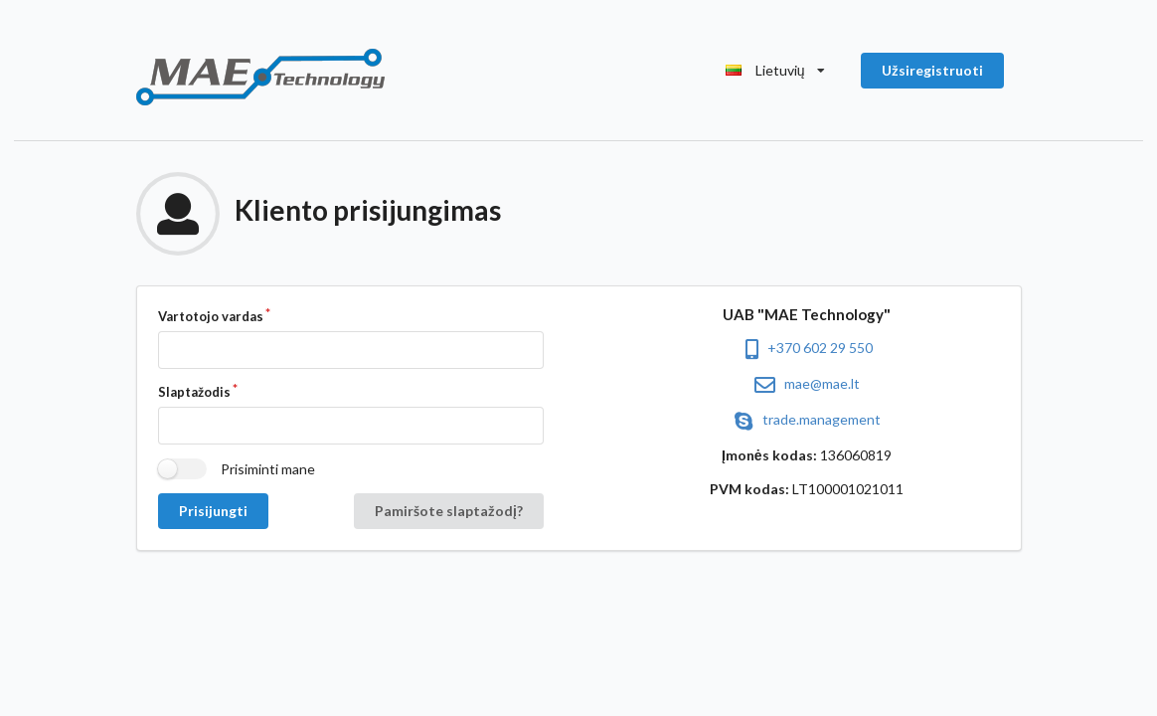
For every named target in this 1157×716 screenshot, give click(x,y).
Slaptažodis (194, 392)
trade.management (806, 419)
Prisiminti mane (268, 468)
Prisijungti (213, 510)
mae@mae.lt (806, 383)
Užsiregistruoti (932, 70)
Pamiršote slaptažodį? (449, 510)
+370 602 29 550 (806, 347)
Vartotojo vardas (210, 316)
